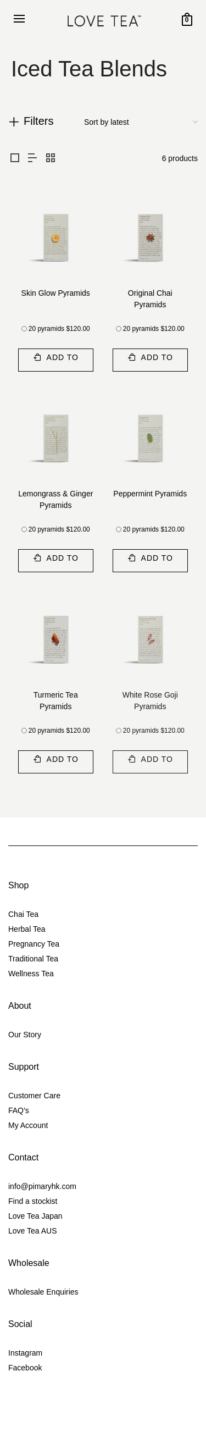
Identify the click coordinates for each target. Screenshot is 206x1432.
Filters (38, 121)
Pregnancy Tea (33, 943)
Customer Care (34, 1095)
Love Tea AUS (32, 1230)
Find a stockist (32, 1201)
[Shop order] (141, 122)
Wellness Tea (31, 973)
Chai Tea (23, 914)
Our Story (24, 1034)
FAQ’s (18, 1110)
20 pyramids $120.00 (59, 329)
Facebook (25, 1367)
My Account (28, 1125)
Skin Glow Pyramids (55, 293)
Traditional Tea (33, 958)
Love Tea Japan (35, 1216)
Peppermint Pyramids (150, 493)
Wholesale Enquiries (43, 1291)
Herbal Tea (26, 929)
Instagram (25, 1352)
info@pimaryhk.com (42, 1186)
